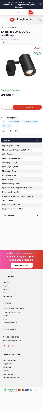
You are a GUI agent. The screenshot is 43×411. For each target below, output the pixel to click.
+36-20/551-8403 (39, 19)
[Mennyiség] (5, 107)
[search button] (18, 12)
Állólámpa (6, 371)
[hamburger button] (12, 12)
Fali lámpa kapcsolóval (30, 121)
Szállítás (6, 319)
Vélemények (9, 215)
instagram (13, 346)
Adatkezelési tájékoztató (12, 312)
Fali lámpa (7, 367)
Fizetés (5, 316)
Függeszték (7, 364)
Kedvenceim (7, 296)
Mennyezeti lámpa (10, 360)
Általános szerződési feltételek (14, 309)
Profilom (6, 289)
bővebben (19, 7)
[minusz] (10, 108)
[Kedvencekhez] (38, 44)
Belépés (6, 282)
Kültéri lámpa (8, 374)
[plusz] (10, 106)
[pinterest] (3, 42)
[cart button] (31, 12)
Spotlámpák (12, 27)
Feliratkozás (21, 265)
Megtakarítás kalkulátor (11, 378)
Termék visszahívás (10, 323)
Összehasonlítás (3, 131)
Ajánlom (16, 131)
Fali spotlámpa (14, 121)
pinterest (8, 346)
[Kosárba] (27, 107)
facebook (4, 346)
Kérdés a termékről (10, 131)
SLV (4, 121)
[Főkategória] (2, 27)
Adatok (7, 140)
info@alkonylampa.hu (14, 340)
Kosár (5, 293)
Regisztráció (7, 286)
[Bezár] (40, 4)
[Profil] (23, 12)
